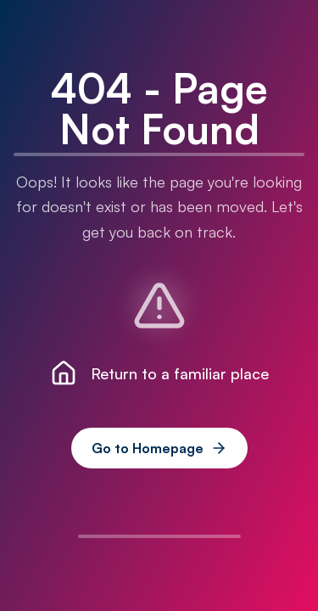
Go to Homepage (159, 448)
